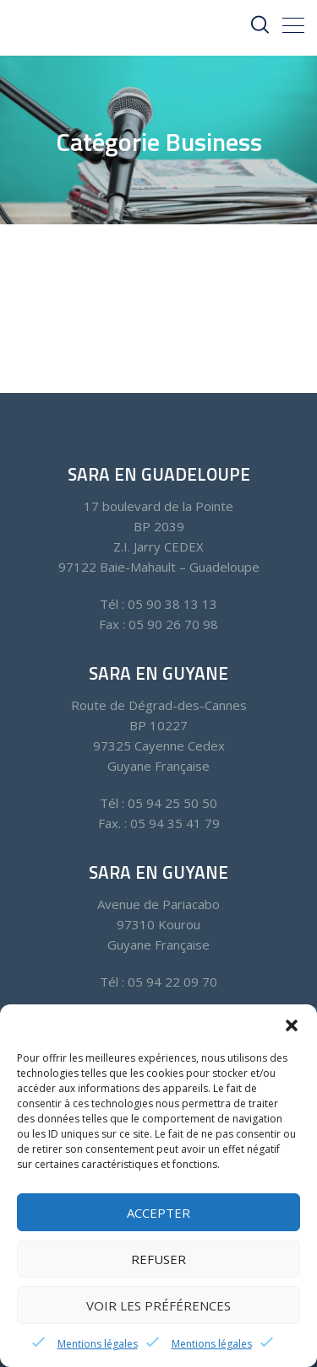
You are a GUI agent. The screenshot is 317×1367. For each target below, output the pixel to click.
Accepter (158, 1212)
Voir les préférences (158, 1305)
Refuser (158, 1259)
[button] (291, 1025)
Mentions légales (97, 1344)
